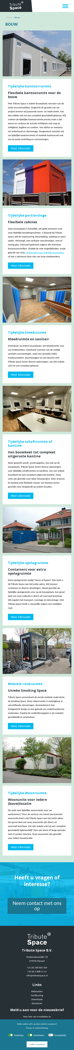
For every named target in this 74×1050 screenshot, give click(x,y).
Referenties (37, 991)
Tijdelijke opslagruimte (28, 563)
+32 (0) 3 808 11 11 (37, 971)
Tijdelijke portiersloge (27, 215)
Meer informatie (21, 148)
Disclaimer (37, 1003)
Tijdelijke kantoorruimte (29, 86)
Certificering (37, 995)
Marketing (18, 1035)
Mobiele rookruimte (25, 684)
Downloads (37, 999)
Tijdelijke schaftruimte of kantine (30, 443)
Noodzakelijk (60, 1035)
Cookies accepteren (37, 1044)
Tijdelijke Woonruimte (27, 793)
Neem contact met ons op (37, 906)
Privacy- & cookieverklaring (37, 1028)
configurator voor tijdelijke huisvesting (44, 252)
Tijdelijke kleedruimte (27, 332)
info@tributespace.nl (37, 975)
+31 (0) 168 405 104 (37, 967)
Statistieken (38, 1035)
